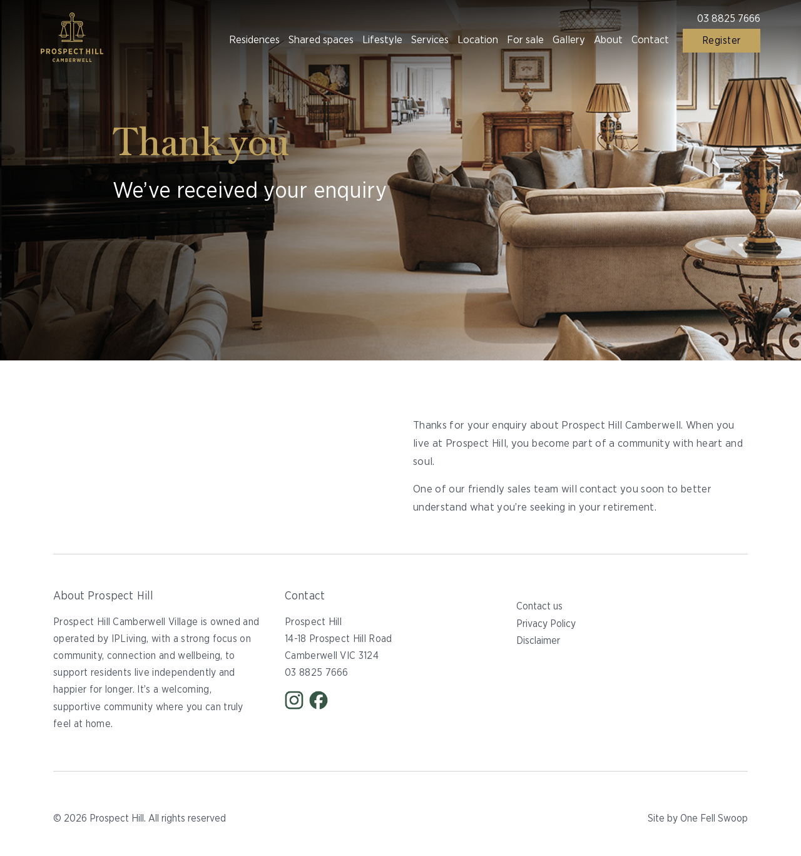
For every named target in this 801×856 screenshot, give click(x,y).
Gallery (569, 39)
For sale (525, 39)
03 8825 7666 (728, 18)
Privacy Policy (546, 624)
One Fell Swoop (714, 818)
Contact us (539, 606)
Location (477, 39)
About (608, 39)
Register (721, 41)
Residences (254, 39)
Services (430, 39)
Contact (650, 39)
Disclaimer (538, 641)
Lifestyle (382, 39)
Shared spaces (321, 39)
